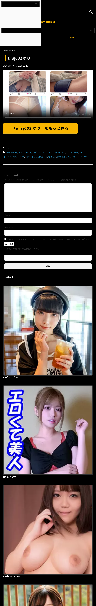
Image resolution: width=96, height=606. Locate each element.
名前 (7, 215)
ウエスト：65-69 (50, 152)
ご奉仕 (35, 152)
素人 (7, 148)
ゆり (40, 152)
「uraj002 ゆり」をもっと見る (40, 128)
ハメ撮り (61, 152)
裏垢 (59, 156)
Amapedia (48, 22)
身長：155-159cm (79, 156)
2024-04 (14, 152)
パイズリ (83, 152)
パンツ (8, 156)
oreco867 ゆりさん (58, 431)
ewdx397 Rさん (56, 383)
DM (30, 152)
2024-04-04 (23, 152)
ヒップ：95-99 (18, 156)
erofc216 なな (55, 287)
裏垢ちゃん (66, 156)
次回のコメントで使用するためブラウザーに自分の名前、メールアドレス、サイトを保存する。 (49, 239)
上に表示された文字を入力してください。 (23, 248)
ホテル (28, 156)
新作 (72, 37)
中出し (34, 156)
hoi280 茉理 (54, 479)
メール (8, 227)
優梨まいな (42, 156)
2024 (8, 152)
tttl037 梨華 (54, 335)
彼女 (54, 156)
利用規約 (31, 536)
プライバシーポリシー (46, 536)
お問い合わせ (63, 536)
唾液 (50, 156)
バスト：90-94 (72, 152)
